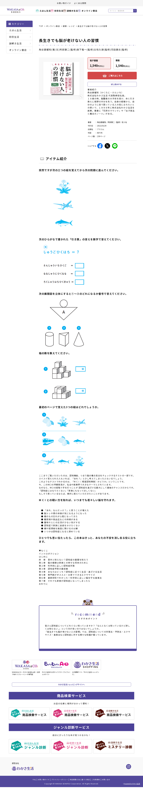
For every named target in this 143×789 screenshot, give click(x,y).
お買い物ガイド (64, 3)
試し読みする (116, 84)
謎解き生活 (72, 12)
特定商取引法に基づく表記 (81, 781)
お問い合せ (113, 781)
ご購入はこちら (116, 75)
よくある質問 (80, 3)
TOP (41, 26)
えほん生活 (41, 12)
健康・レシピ (69, 26)
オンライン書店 (90, 12)
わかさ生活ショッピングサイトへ (71, 684)
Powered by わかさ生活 (132, 785)
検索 (135, 10)
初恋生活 (56, 12)
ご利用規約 (101, 781)
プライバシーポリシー (57, 781)
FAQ (27, 781)
